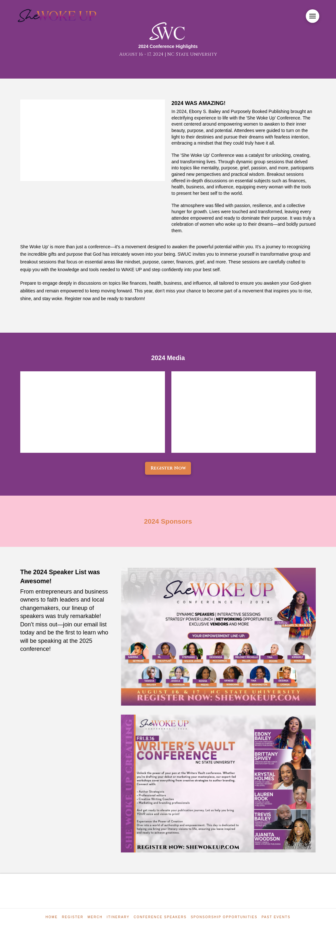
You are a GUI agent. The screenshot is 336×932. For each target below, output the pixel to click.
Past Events (275, 917)
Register (72, 917)
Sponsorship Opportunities (224, 917)
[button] (312, 16)
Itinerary (118, 917)
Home (52, 917)
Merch (95, 917)
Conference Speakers (160, 917)
